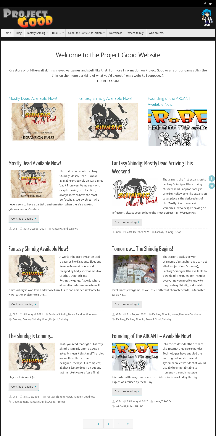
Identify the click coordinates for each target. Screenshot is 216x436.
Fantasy (17, 319)
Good (45, 319)
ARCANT (121, 406)
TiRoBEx (166, 401)
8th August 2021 (33, 314)
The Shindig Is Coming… (31, 336)
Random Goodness (86, 314)
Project (53, 319)
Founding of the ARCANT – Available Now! (151, 336)
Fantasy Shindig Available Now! (38, 249)
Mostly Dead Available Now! (35, 163)
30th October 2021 (34, 228)
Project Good (153, 319)
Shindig (63, 319)
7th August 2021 (136, 314)
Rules (130, 406)
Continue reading (24, 218)
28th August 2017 (137, 401)
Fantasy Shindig (61, 228)
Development (21, 401)
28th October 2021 (138, 232)
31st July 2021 (32, 396)
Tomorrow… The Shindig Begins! (142, 249)
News (74, 228)
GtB (15, 228)
